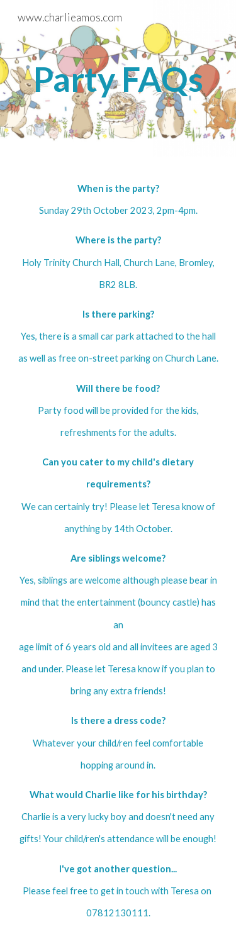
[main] (118, 79)
